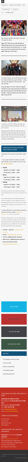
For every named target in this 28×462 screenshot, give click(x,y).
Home (2, 12)
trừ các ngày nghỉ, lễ (7, 164)
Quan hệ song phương (8, 366)
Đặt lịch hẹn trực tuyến (6, 423)
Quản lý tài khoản (5, 425)
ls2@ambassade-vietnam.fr (14, 234)
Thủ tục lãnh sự (4, 421)
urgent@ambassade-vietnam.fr (11, 438)
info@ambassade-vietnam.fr (10, 244)
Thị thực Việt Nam (5, 419)
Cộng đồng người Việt (8, 374)
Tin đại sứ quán (7, 363)
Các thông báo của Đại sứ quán (11, 359)
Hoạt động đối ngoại (8, 370)
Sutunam (25, 457)
